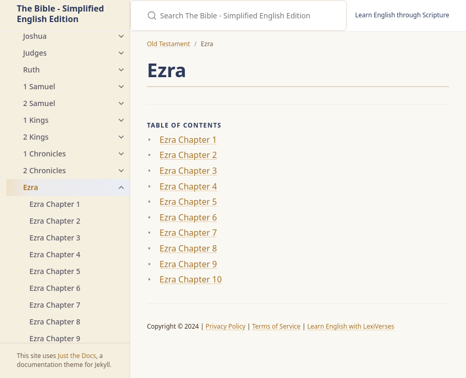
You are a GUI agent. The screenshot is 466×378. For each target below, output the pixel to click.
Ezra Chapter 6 (54, 288)
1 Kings (36, 120)
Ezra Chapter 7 (54, 305)
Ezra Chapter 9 (54, 338)
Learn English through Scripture (402, 14)
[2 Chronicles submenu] (121, 170)
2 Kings (36, 137)
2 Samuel (39, 103)
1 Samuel (39, 86)
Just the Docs (77, 355)
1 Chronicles (44, 154)
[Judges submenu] (121, 53)
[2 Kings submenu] (121, 137)
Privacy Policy (226, 326)
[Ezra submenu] (121, 187)
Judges (35, 53)
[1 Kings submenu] (121, 120)
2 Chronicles (44, 170)
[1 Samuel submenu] (121, 86)
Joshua (35, 36)
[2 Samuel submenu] (121, 103)
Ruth (31, 70)
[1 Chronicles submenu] (121, 153)
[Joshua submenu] (121, 36)
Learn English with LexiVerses (350, 326)
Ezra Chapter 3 (54, 238)
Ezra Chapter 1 (54, 204)
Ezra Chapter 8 (54, 322)
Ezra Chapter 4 (54, 254)
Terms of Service (276, 326)
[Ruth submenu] (121, 69)
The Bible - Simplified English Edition (60, 14)
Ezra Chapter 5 (54, 271)
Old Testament (168, 43)
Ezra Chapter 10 (191, 279)
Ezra (30, 187)
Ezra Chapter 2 (54, 221)
